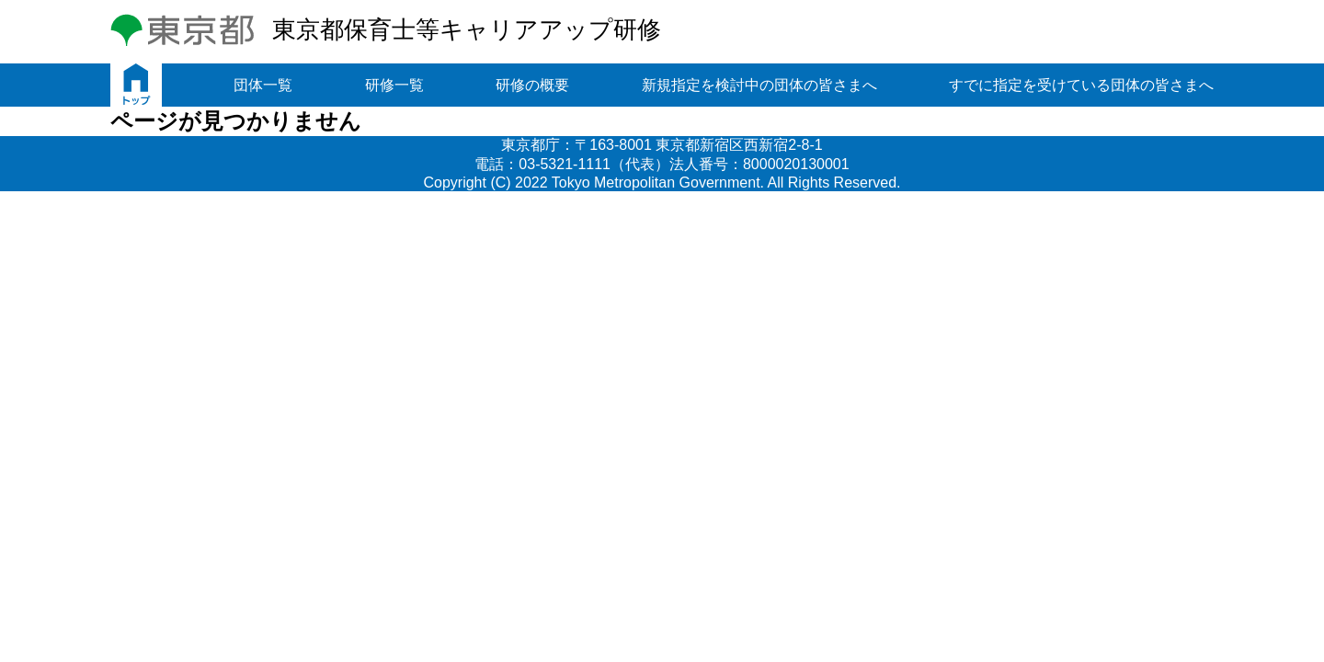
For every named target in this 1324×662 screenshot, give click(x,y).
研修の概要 (532, 85)
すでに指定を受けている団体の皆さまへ (1081, 85)
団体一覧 (263, 85)
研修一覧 (394, 85)
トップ (136, 85)
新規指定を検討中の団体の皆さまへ (759, 85)
